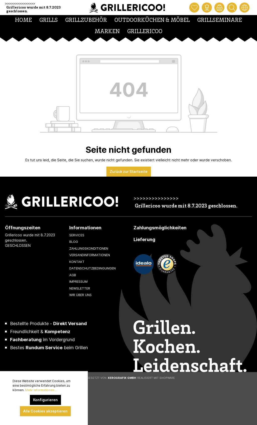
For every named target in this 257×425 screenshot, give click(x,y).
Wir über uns (80, 295)
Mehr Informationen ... (41, 390)
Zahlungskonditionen (88, 248)
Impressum (78, 281)
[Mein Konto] (207, 8)
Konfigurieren (45, 400)
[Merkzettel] (194, 8)
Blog (73, 242)
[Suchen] (232, 8)
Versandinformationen (89, 255)
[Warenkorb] (219, 8)
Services (76, 235)
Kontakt (77, 262)
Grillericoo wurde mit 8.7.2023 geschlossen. (33, 9)
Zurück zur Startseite (129, 171)
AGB (72, 275)
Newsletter (79, 288)
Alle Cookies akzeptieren (45, 411)
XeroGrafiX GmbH (122, 378)
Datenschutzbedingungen (92, 268)
